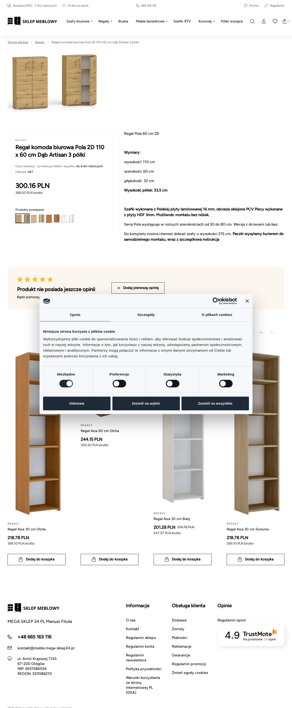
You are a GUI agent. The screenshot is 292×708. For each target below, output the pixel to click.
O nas (130, 620)
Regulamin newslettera (136, 657)
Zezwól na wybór (146, 403)
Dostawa (179, 620)
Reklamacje (181, 646)
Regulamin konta (140, 646)
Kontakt (132, 629)
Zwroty (178, 629)
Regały (40, 42)
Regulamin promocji (189, 664)
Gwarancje (181, 655)
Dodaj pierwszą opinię (138, 288)
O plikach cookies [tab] (217, 315)
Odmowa (76, 403)
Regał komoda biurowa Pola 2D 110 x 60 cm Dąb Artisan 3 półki (95, 42)
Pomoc (251, 5)
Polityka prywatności (144, 669)
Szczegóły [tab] (146, 315)
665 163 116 (146, 5)
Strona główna (18, 42)
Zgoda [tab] (75, 315)
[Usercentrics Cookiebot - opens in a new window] (216, 301)
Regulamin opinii (231, 620)
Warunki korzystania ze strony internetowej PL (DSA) (143, 685)
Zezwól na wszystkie (215, 403)
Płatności (179, 637)
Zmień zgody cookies (190, 672)
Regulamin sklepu (141, 637)
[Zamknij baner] (247, 301)
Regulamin (274, 5)
